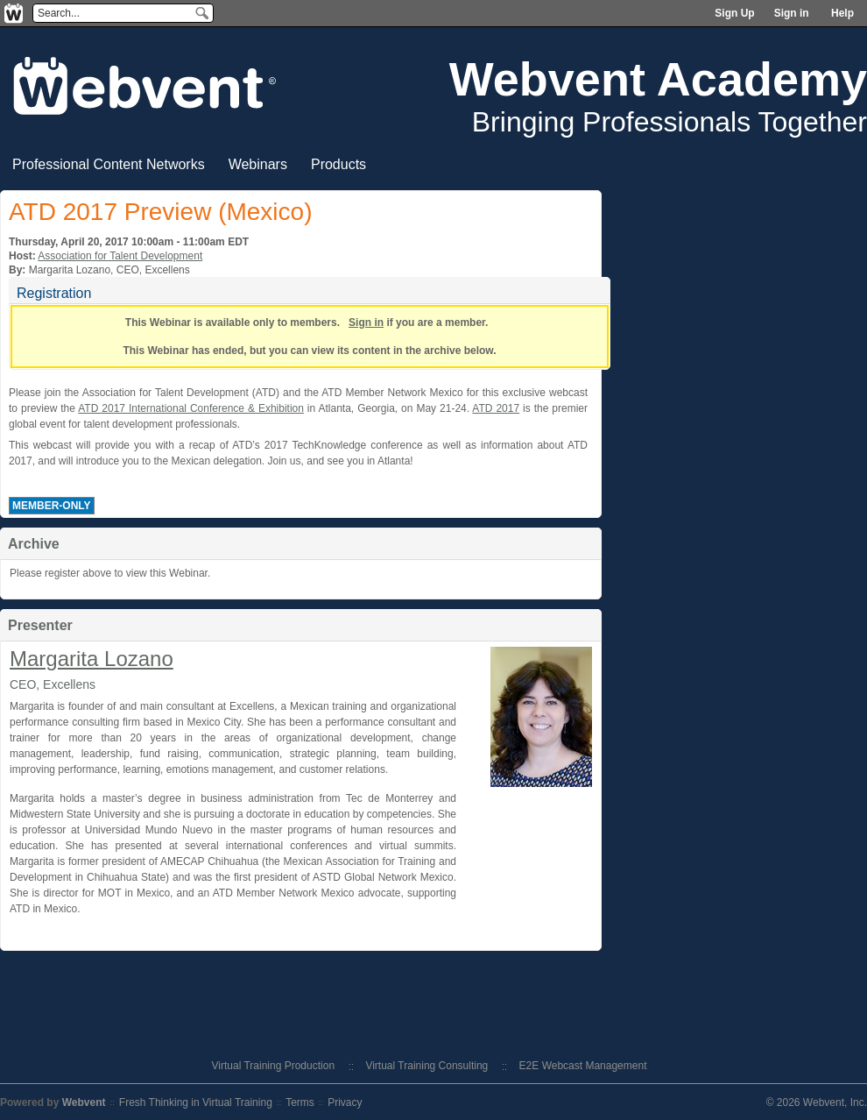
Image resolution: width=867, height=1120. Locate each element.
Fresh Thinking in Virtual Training (195, 1102)
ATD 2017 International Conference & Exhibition (191, 408)
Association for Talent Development (120, 256)
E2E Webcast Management (583, 1066)
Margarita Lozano (91, 658)
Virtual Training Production (273, 1066)
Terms (299, 1102)
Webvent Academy (658, 79)
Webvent (84, 1102)
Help (842, 13)
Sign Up (734, 13)
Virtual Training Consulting (426, 1066)
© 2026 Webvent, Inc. (816, 1102)
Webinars (258, 164)
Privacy (345, 1102)
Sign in (791, 13)
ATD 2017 (495, 408)
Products (338, 164)
